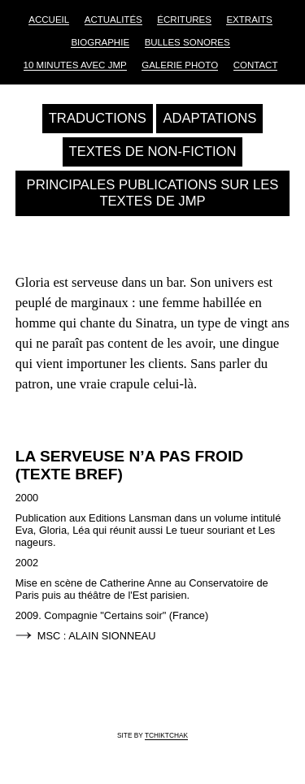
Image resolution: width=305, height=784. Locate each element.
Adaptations (209, 118)
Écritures (184, 19)
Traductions (97, 118)
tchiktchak (166, 735)
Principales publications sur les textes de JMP (153, 193)
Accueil (48, 19)
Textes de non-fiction (153, 151)
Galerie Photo (180, 65)
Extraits (249, 19)
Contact (255, 65)
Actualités (113, 19)
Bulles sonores (187, 42)
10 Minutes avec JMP (75, 65)
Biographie (100, 42)
